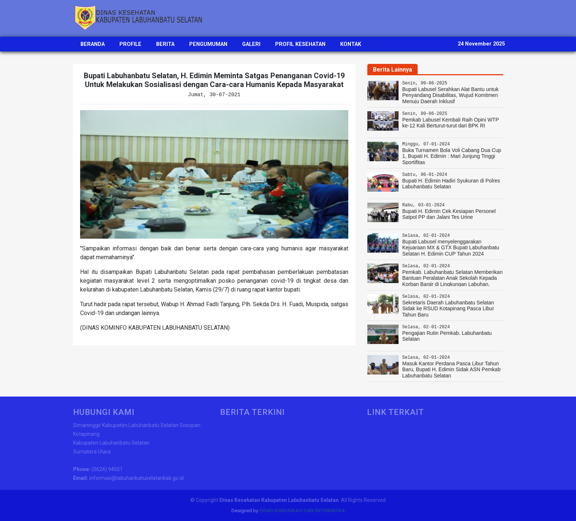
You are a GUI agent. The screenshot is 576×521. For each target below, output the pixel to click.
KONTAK (350, 44)
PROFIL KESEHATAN (300, 44)
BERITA (165, 44)
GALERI (251, 44)
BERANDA (92, 44)
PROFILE (130, 44)
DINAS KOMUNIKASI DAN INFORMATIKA (302, 510)
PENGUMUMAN (208, 44)
